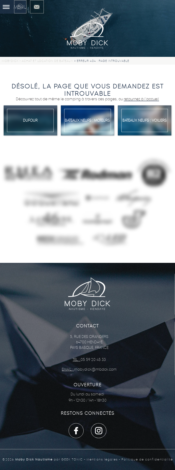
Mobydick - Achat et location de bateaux (37, 61)
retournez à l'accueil (141, 99)
